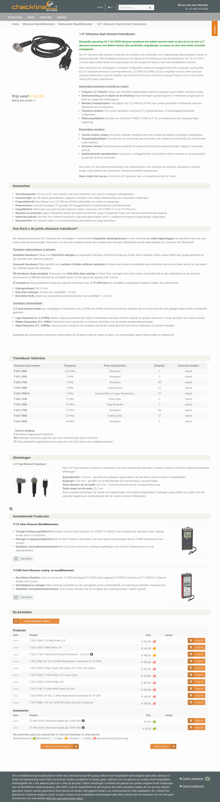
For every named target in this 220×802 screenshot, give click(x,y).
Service (61, 17)
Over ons (45, 17)
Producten (15, 17)
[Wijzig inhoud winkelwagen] (60, 754)
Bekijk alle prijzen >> (24, 100)
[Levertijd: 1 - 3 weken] (154, 655)
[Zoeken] (150, 7)
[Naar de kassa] (163, 754)
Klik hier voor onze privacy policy (65, 798)
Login (100, 7)
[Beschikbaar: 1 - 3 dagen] (154, 729)
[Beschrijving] (91, 661)
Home (31, 17)
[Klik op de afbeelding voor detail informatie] (23, 566)
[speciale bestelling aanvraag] (154, 649)
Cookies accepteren (196, 778)
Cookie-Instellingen (193, 786)
